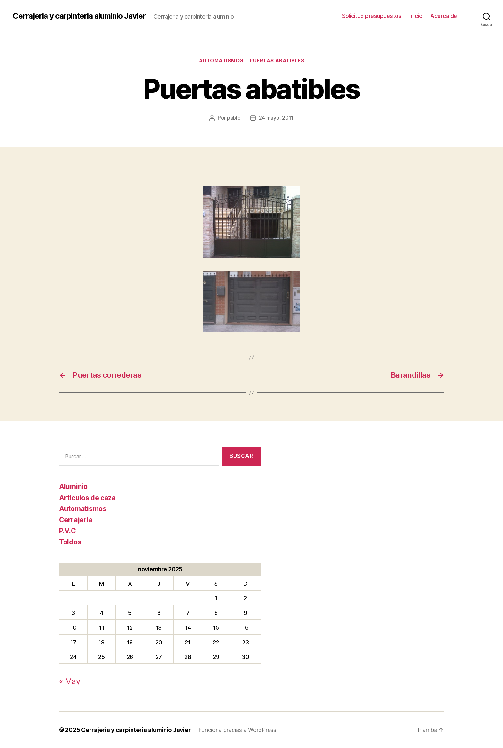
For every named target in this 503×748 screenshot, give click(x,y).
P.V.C (67, 531)
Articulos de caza (87, 498)
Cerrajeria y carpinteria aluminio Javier (79, 16)
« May (69, 681)
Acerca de (443, 16)
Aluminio (73, 487)
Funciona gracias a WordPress (237, 730)
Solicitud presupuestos (371, 16)
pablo (234, 117)
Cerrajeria (75, 520)
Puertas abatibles (277, 60)
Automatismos (221, 60)
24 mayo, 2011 (276, 117)
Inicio (415, 16)
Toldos (70, 542)
